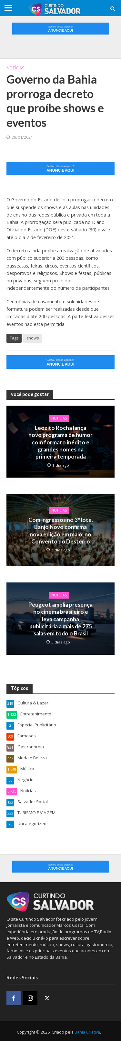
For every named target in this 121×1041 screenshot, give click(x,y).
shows (32, 338)
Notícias (15, 68)
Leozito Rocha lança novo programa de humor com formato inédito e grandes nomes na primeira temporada (60, 442)
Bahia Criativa (87, 1030)
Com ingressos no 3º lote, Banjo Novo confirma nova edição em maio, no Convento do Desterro (60, 529)
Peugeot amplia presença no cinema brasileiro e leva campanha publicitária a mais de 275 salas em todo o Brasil (60, 618)
